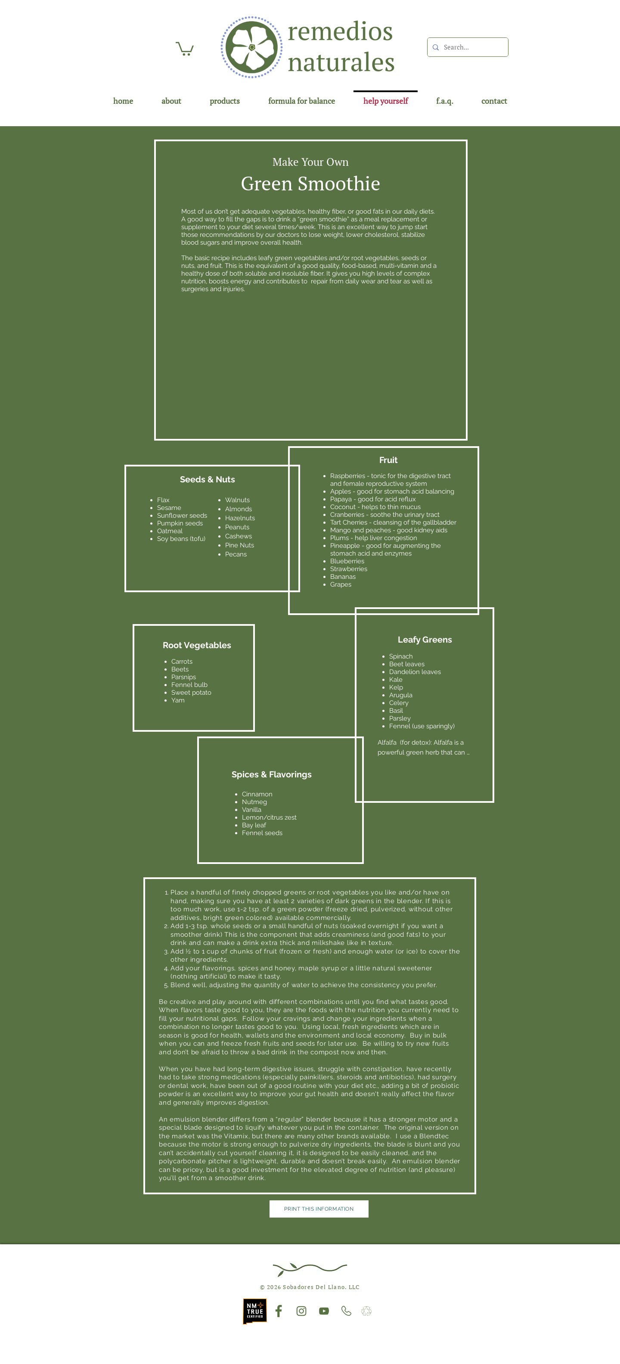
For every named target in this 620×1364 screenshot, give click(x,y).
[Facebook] (279, 1311)
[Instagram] (301, 1311)
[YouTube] (324, 1311)
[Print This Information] (319, 1209)
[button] (185, 48)
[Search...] (467, 47)
